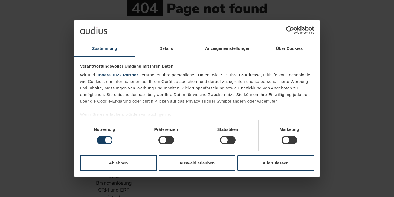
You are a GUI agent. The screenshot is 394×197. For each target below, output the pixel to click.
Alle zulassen (276, 163)
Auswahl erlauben (197, 163)
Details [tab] (166, 48)
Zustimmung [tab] (104, 48)
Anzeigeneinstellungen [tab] (227, 48)
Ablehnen (118, 163)
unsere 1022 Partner (117, 75)
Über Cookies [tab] (289, 48)
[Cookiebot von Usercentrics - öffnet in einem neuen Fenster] (290, 30)
